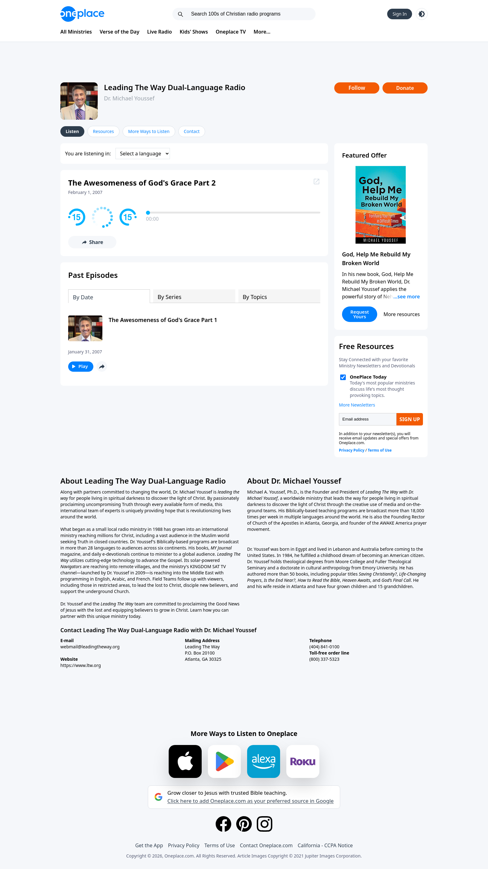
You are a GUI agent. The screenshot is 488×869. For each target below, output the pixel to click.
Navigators (71, 566)
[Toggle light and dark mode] (422, 14)
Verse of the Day (119, 31)
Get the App (149, 845)
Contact (192, 131)
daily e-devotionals (111, 554)
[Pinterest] (244, 824)
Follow (357, 87)
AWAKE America (396, 523)
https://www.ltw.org (80, 665)
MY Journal (221, 548)
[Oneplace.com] (82, 14)
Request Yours (359, 314)
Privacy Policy (183, 845)
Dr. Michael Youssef (129, 98)
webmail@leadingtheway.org (90, 647)
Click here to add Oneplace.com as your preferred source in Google (250, 801)
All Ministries (76, 31)
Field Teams (164, 579)
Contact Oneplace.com (266, 845)
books (202, 548)
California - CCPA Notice (325, 845)
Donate (405, 88)
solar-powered (205, 560)
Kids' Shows (194, 31)
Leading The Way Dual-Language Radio (174, 87)
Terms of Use (219, 845)
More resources (401, 314)
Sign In (399, 14)
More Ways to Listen (149, 131)
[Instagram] (264, 824)
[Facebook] (223, 824)
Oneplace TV (231, 31)
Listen (72, 131)
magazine (70, 554)
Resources (103, 131)
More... (262, 31)
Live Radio (159, 31)
